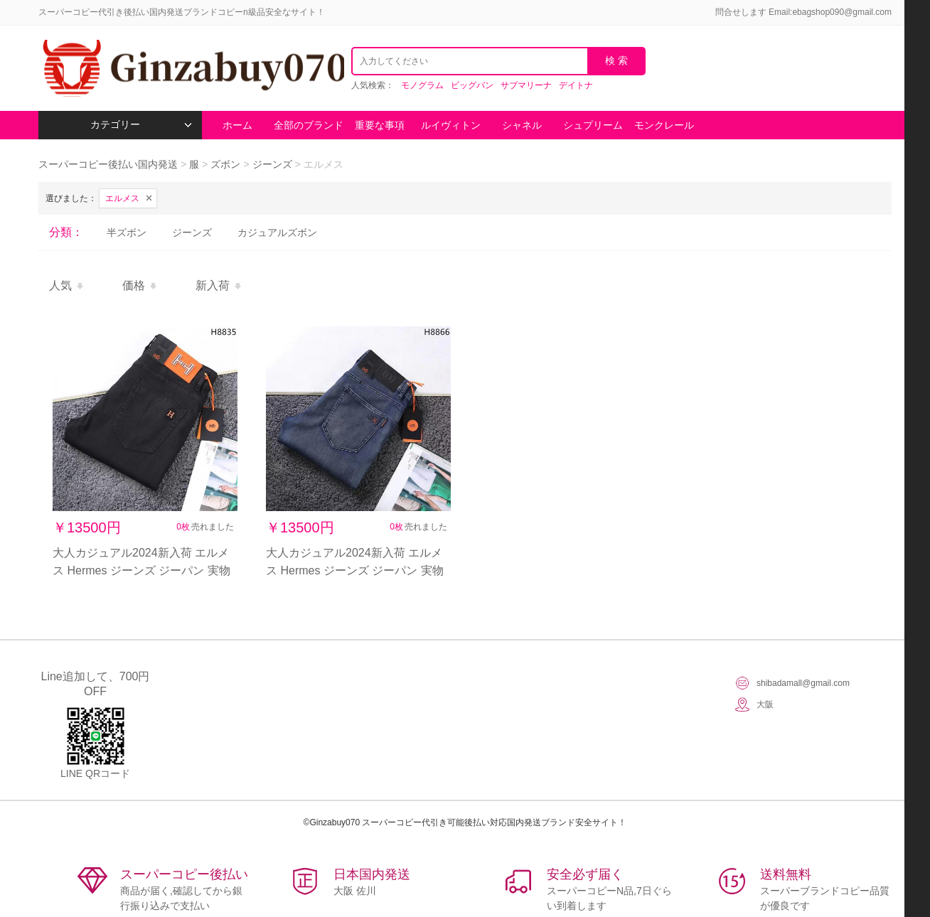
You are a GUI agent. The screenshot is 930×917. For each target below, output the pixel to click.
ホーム (237, 125)
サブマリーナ (526, 85)
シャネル (522, 125)
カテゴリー (141, 124)
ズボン (225, 164)
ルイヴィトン (451, 125)
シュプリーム (593, 125)
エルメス (122, 198)
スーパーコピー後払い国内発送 (109, 164)
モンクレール (664, 125)
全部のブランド (308, 125)
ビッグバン (472, 85)
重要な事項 (380, 125)
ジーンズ (272, 164)
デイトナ (576, 85)
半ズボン (126, 232)
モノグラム (422, 85)
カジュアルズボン (277, 232)
